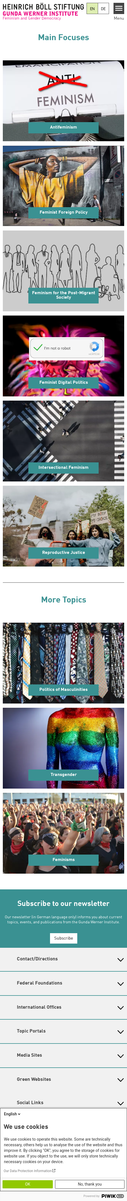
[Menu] (119, 8)
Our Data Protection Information (27, 1171)
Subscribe (63, 939)
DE (103, 9)
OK (27, 1184)
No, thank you (90, 1184)
